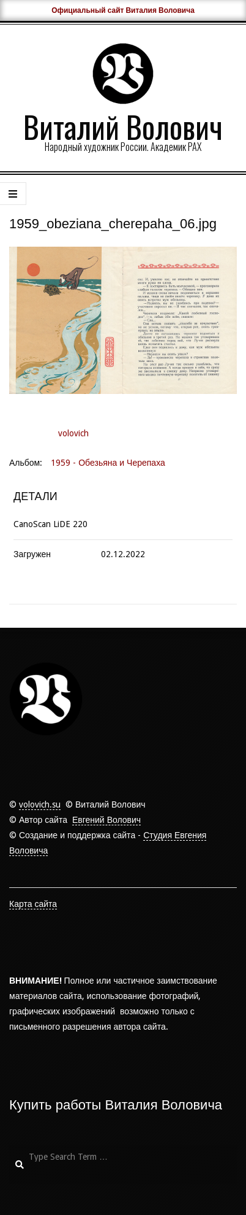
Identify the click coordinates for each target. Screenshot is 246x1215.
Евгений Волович (106, 820)
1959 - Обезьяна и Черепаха (108, 463)
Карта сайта (33, 904)
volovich (73, 433)
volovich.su (40, 804)
